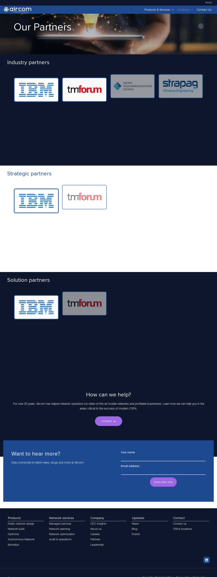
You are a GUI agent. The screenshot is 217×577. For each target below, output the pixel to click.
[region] (108, 115)
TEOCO (208, 2)
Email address (131, 466)
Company (185, 9)
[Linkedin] (206, 560)
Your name (128, 452)
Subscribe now (163, 482)
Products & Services (159, 9)
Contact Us (204, 9)
